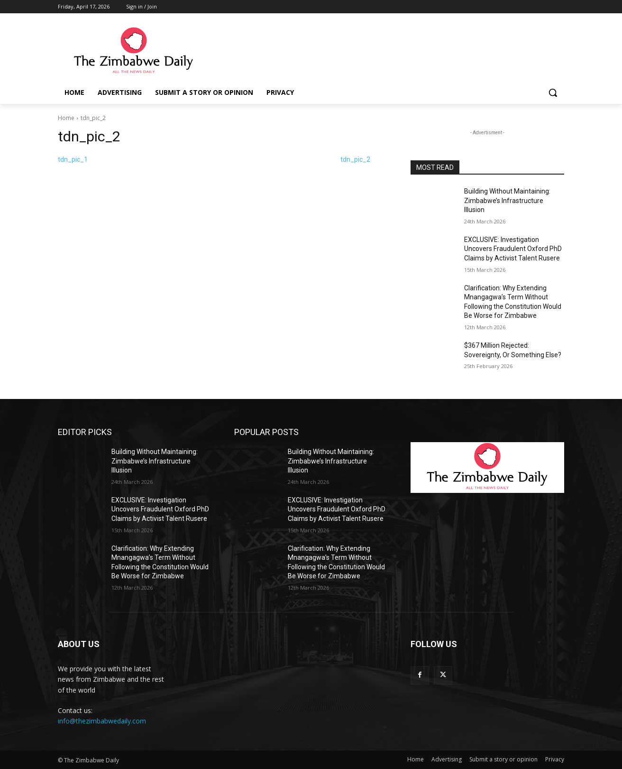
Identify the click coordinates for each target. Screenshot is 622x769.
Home (66, 118)
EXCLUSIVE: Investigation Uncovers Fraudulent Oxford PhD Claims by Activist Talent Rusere (513, 249)
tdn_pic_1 (73, 159)
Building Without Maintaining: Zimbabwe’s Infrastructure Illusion (507, 200)
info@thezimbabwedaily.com (102, 720)
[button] (552, 92)
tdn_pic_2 (355, 159)
